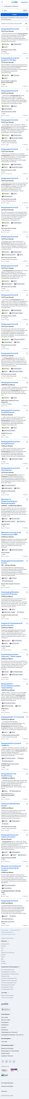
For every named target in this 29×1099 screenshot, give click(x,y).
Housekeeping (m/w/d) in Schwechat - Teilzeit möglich (11, 655)
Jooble (11, 1095)
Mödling (3, 961)
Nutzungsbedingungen (7, 1083)
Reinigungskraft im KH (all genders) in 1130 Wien (10, 59)
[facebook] (2, 1061)
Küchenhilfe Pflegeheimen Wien (9, 978)
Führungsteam (5, 1022)
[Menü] (2, 2)
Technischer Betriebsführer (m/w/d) (10, 805)
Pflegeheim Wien (5, 976)
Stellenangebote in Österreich (9, 1032)
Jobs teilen (4, 1041)
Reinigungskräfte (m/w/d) (10, 29)
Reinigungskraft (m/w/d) (9, 91)
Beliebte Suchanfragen (8, 938)
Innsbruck (3, 946)
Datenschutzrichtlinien (7, 1086)
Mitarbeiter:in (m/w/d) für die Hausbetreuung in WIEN (11, 533)
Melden (25, 53)
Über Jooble (4, 1017)
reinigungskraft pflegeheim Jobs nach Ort (12, 1035)
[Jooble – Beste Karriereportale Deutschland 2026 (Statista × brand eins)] (15, 1070)
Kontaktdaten (5, 1025)
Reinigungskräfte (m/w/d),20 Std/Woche (11, 744)
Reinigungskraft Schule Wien (8, 971)
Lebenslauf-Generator (7, 1056)
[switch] (26, 23)
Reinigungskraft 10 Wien (7, 987)
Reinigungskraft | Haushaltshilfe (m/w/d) (12, 562)
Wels (2, 959)
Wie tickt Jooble (5, 1020)
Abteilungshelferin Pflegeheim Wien (10, 974)
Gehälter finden (5, 1053)
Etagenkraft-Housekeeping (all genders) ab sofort (11, 624)
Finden (14, 14)
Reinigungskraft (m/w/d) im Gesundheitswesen (10, 411)
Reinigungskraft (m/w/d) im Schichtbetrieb (10, 469)
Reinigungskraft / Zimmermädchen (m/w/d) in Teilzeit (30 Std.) (10, 686)
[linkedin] (13, 1061)
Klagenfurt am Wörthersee (7, 952)
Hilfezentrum (4, 1030)
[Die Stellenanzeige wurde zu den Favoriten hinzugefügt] (27, 29)
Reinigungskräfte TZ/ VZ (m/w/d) (12, 717)
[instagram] (6, 1061)
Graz (2, 948)
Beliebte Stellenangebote (7, 995)
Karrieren (3, 1027)
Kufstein (3, 954)
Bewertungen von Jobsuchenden (10, 1051)
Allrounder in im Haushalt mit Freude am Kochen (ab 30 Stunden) (11, 868)
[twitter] (10, 1061)
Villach (2, 957)
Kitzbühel (3, 963)
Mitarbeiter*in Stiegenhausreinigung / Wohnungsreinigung (9, 501)
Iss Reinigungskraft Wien (7, 989)
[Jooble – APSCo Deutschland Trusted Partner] (4, 1070)
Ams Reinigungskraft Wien (7, 969)
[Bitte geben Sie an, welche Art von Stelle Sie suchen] (14, 6)
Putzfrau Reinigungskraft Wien (8, 982)
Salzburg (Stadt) (5, 944)
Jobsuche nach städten (7, 997)
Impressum (4, 1091)
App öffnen (24, 2)
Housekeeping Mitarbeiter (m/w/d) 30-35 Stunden (10, 593)
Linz (2, 950)
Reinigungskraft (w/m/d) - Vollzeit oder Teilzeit (10, 836)
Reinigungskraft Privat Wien (8, 985)
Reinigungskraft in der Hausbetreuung (8, 775)
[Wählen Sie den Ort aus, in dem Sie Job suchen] (14, 10)
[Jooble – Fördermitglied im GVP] (4, 1075)
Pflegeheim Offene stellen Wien (9, 980)
